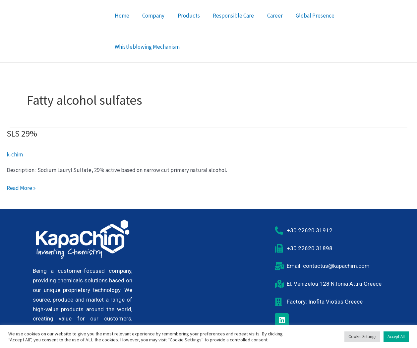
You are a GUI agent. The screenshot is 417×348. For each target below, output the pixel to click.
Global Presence (306, 24)
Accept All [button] (396, 336)
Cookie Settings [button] (362, 336)
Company (152, 24)
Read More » (21, 173)
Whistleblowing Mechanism (369, 24)
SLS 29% (22, 118)
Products (185, 24)
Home (122, 24)
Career (267, 24)
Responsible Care (228, 24)
